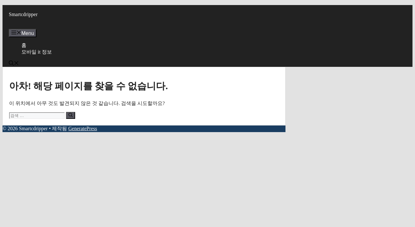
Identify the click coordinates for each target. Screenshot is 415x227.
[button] (14, 64)
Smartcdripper (23, 14)
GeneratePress (82, 128)
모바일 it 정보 (36, 52)
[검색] (70, 115)
